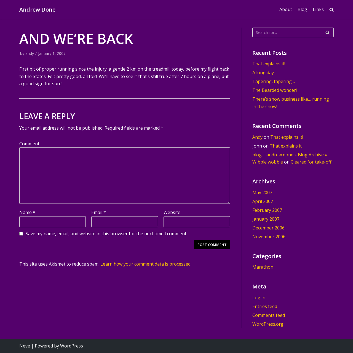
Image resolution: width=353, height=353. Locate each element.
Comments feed (268, 315)
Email (98, 212)
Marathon (262, 267)
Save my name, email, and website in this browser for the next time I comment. (106, 234)
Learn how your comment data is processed (145, 264)
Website (172, 212)
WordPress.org (268, 324)
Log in (258, 298)
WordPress (71, 346)
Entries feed (264, 306)
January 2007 (265, 219)
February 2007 (267, 210)
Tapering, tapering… (273, 81)
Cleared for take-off (311, 162)
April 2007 (262, 201)
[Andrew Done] (37, 9)
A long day (263, 72)
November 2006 (268, 237)
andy (29, 53)
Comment (29, 144)
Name (27, 212)
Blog (302, 9)
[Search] (293, 32)
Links (318, 9)
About (285, 9)
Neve (24, 346)
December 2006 (268, 228)
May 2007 (262, 192)
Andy (257, 137)
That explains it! (268, 64)
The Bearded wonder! (274, 90)
